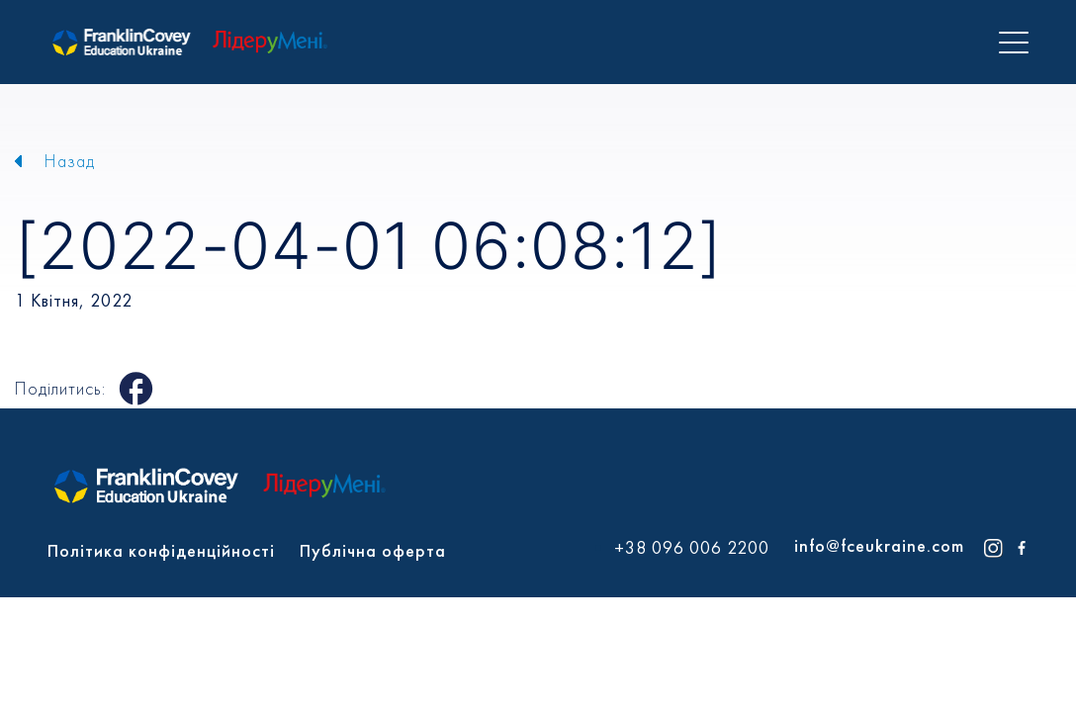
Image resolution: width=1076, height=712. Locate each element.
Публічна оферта (373, 550)
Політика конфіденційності (161, 550)
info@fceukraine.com (879, 545)
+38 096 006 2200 (691, 548)
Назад (70, 160)
